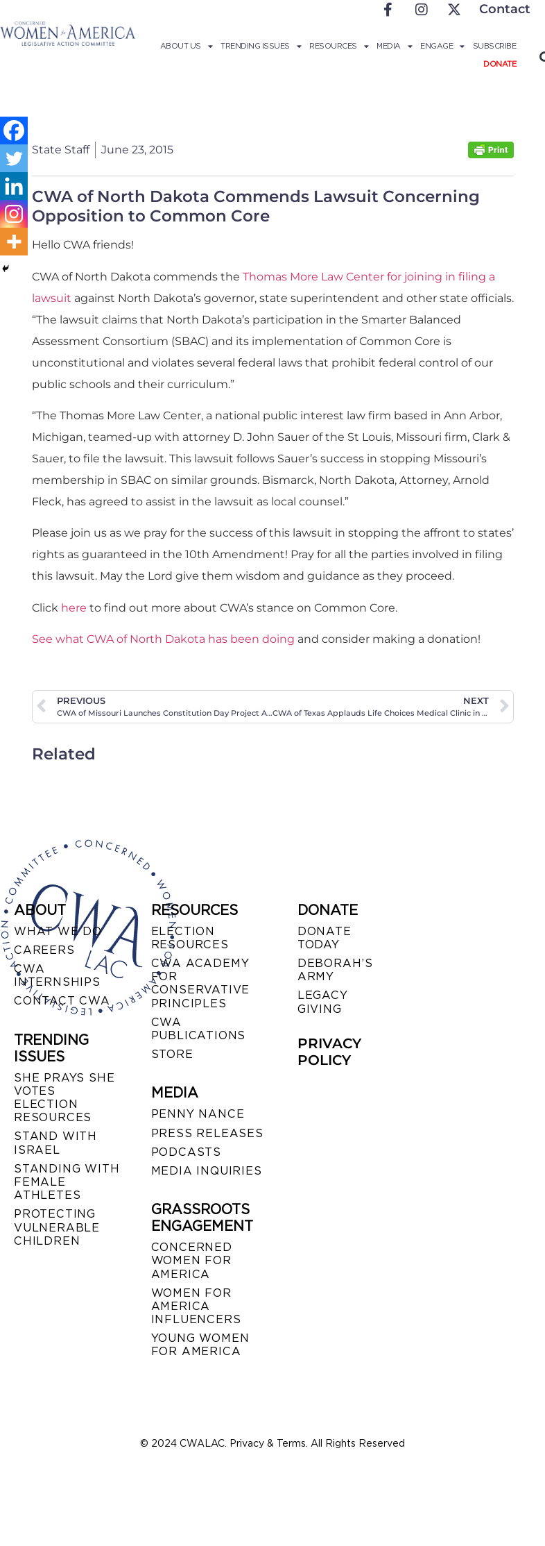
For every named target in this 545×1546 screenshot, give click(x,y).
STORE (172, 1054)
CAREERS (44, 950)
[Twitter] (14, 158)
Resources (338, 46)
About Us (186, 46)
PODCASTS (186, 1152)
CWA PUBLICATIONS (198, 1029)
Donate (499, 64)
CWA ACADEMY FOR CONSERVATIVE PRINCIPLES (200, 983)
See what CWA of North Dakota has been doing (163, 639)
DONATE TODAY (324, 938)
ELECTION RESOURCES (190, 938)
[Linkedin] (14, 186)
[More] (14, 241)
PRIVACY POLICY (329, 1051)
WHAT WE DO (58, 931)
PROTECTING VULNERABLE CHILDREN (57, 1227)
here (74, 607)
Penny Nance (198, 1113)
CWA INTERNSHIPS (57, 975)
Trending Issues (260, 46)
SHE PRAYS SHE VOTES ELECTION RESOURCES (64, 1098)
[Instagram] (14, 214)
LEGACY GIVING (322, 1002)
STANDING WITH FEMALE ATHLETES (66, 1182)
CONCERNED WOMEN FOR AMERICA (191, 1260)
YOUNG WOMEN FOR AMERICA (200, 1344)
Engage (442, 46)
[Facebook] (14, 130)
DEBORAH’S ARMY (335, 970)
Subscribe (495, 46)
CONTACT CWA (62, 1000)
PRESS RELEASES (207, 1133)
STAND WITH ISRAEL (55, 1142)
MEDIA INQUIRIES (206, 1170)
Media (394, 46)
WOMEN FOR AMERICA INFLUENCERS (196, 1306)
